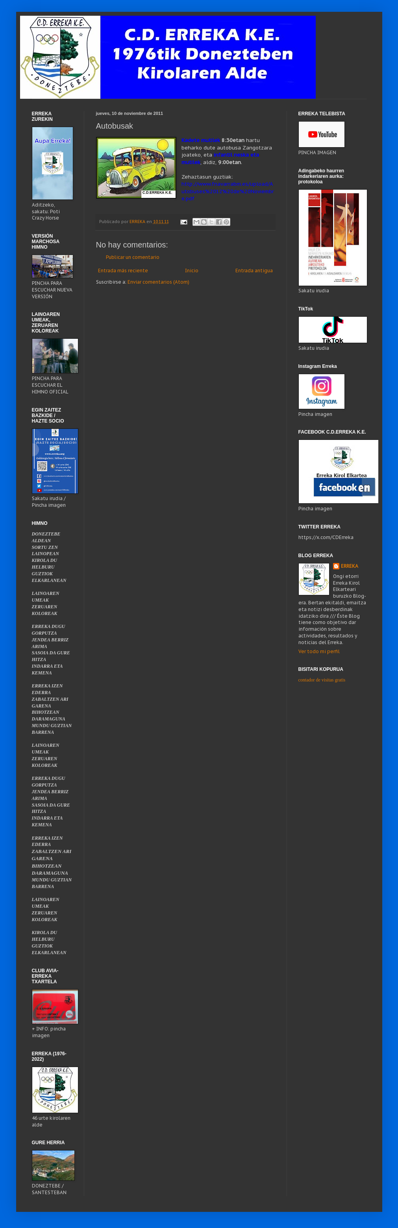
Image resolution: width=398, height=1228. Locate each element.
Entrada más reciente (123, 270)
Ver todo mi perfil (319, 651)
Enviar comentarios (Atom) (158, 282)
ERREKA (349, 566)
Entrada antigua (254, 270)
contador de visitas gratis (322, 680)
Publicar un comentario (132, 257)
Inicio (191, 270)
